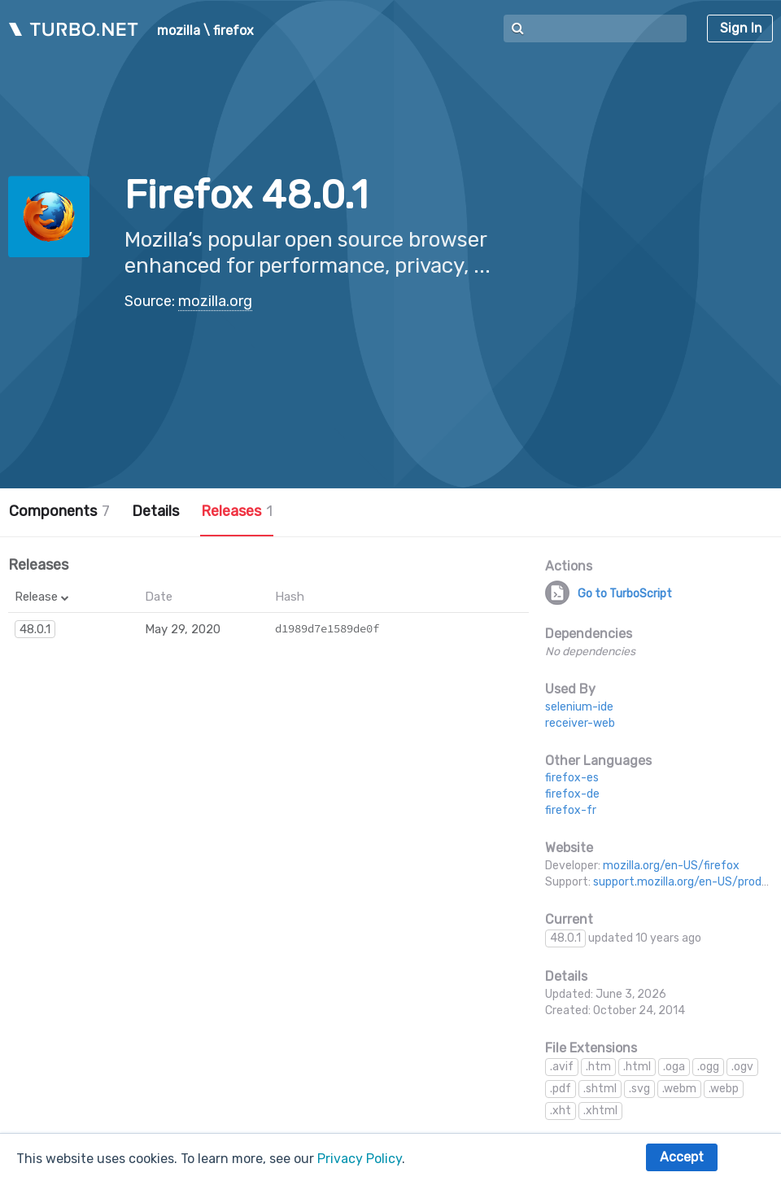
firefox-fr (570, 810)
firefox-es (572, 778)
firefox (233, 30)
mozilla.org (215, 301)
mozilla (178, 30)
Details (155, 511)
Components (59, 511)
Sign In (741, 28)
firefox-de (572, 794)
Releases (237, 511)
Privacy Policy (359, 1158)
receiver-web (580, 723)
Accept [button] (682, 1157)
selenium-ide (579, 707)
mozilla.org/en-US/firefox (671, 866)
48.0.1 (35, 629)
